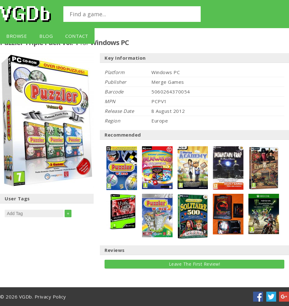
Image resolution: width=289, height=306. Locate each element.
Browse (16, 36)
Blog (46, 36)
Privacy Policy (50, 296)
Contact (76, 36)
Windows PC (109, 42)
